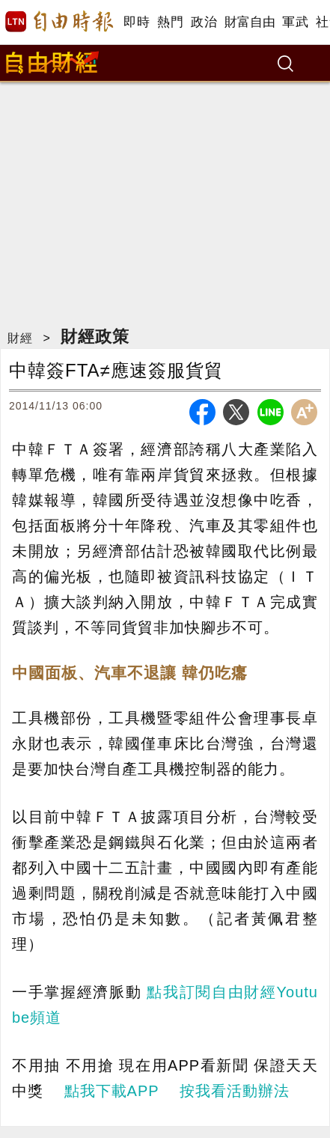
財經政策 (95, 336)
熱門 (170, 22)
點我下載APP (111, 1091)
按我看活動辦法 (235, 1091)
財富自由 (249, 22)
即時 (136, 22)
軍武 (295, 22)
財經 (20, 338)
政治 (204, 22)
